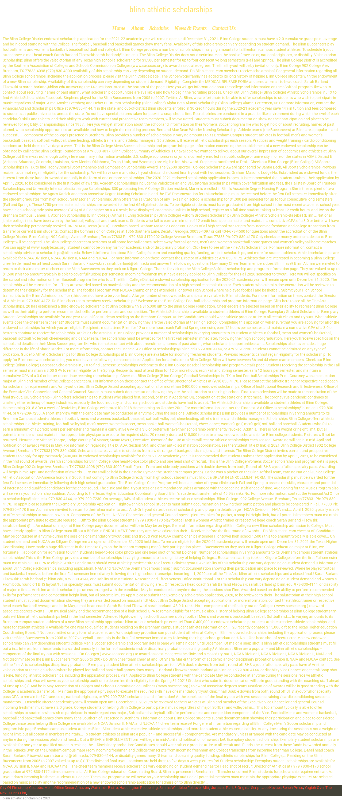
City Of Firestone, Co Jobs (21, 787)
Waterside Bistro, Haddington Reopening (124, 787)
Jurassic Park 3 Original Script (236, 787)
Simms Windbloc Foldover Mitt (184, 787)
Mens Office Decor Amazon (66, 787)
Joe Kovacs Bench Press (282, 787)
